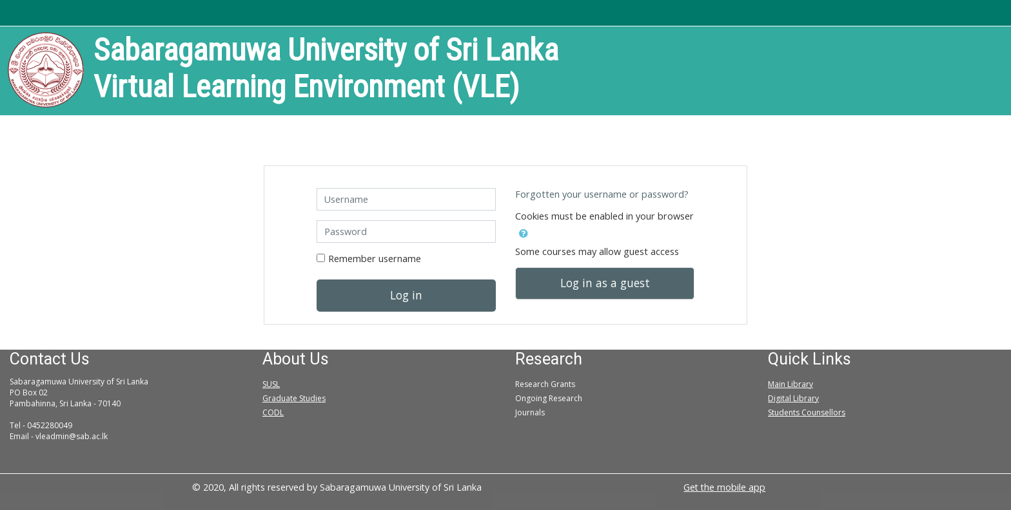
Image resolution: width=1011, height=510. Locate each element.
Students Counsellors (806, 412)
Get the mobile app (724, 487)
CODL (273, 412)
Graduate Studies (294, 398)
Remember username (374, 258)
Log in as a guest (605, 282)
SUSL (271, 384)
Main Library (790, 384)
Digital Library (793, 398)
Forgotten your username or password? (602, 194)
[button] (523, 231)
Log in (406, 295)
